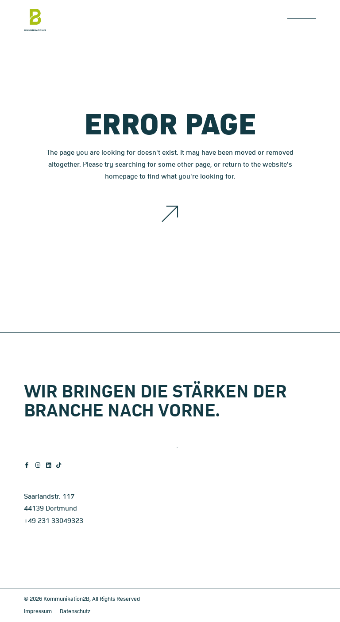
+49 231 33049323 (53, 520)
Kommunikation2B (66, 599)
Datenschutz (75, 611)
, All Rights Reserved (114, 599)
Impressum (38, 611)
